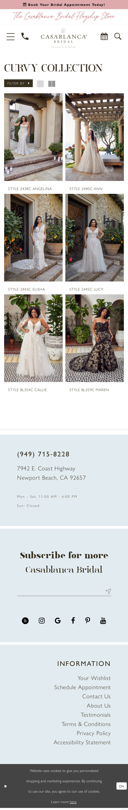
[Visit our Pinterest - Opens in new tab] (87, 623)
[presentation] (33, 137)
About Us (99, 707)
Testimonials (96, 716)
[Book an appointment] (64, 4)
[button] (10, 36)
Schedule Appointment (82, 689)
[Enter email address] (64, 593)
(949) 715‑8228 (43, 454)
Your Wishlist (94, 680)
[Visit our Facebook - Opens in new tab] (73, 623)
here (73, 803)
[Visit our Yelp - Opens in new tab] (25, 623)
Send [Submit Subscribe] (106, 593)
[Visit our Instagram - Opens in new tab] (42, 623)
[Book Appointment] (104, 36)
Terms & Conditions (86, 726)
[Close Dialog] (5, 788)
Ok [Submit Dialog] (121, 788)
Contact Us (96, 698)
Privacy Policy (94, 735)
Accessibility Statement (82, 744)
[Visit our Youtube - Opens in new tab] (103, 623)
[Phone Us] (25, 36)
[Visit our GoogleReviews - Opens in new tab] (58, 623)
